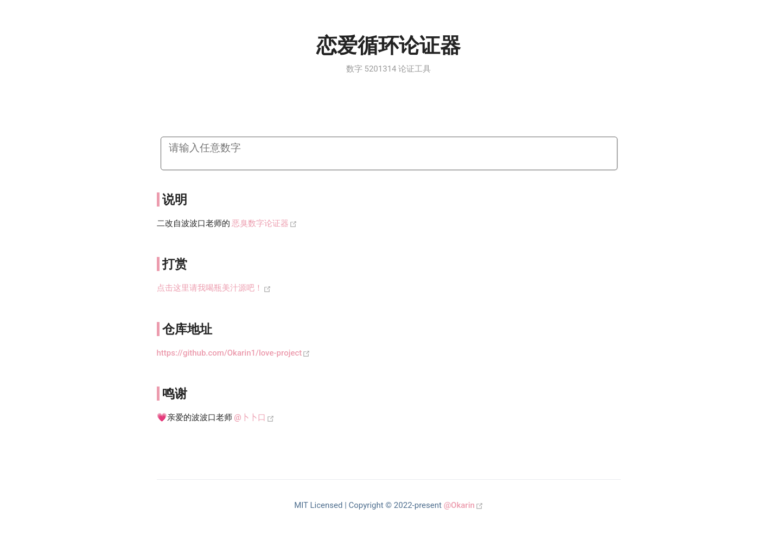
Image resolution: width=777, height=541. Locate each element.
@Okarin (459, 505)
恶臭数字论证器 (260, 223)
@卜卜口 (249, 417)
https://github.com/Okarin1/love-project (229, 353)
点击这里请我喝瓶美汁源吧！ (210, 288)
